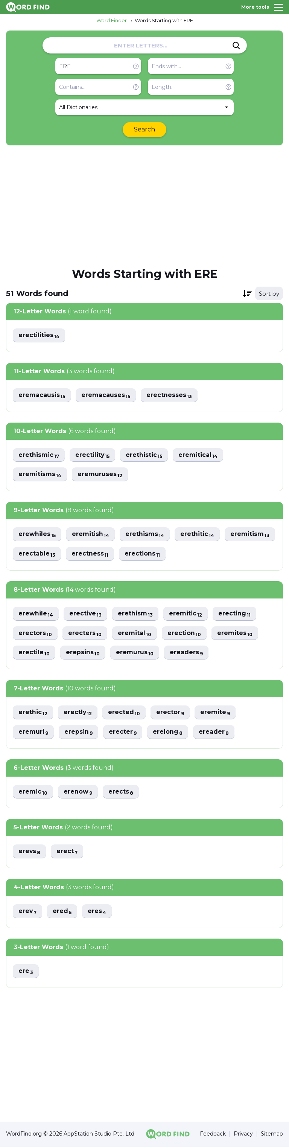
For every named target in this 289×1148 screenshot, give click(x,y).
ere (25, 972)
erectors (35, 634)
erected (125, 713)
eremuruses (100, 475)
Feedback (213, 1135)
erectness (146, 554)
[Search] (236, 45)
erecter (124, 733)
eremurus (136, 653)
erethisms (145, 535)
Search (144, 129)
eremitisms (40, 475)
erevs (29, 852)
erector (172, 713)
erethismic (38, 455)
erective (86, 614)
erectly (78, 713)
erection (185, 634)
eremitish (91, 535)
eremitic (187, 614)
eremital (135, 634)
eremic (33, 793)
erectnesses (170, 395)
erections (199, 554)
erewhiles (37, 535)
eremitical (199, 455)
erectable (92, 554)
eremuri (33, 733)
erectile (34, 653)
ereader (215, 733)
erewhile (35, 614)
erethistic (145, 455)
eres (98, 912)
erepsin (79, 733)
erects (121, 793)
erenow (78, 793)
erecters (85, 634)
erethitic (198, 535)
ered (63, 912)
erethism (136, 614)
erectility (93, 455)
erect (68, 852)
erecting (236, 614)
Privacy (243, 1135)
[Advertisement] (144, 205)
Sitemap (272, 1135)
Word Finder (111, 20)
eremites (236, 634)
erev (27, 912)
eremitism (38, 554)
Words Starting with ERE (164, 20)
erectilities (39, 335)
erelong (169, 733)
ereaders (187, 653)
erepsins (83, 653)
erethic (33, 713)
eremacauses (106, 395)
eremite (217, 713)
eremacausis (41, 395)
